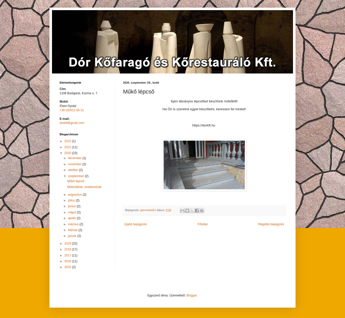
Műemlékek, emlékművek (84, 187)
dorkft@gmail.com (72, 123)
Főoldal (203, 224)
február (73, 230)
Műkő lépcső (75, 181)
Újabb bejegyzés (135, 224)
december (75, 158)
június (72, 206)
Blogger (191, 295)
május (72, 212)
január (72, 236)
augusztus (75, 194)
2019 (68, 243)
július (72, 200)
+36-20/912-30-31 (72, 110)
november (75, 164)
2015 (68, 267)
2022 (68, 141)
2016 (68, 261)
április (72, 218)
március (73, 224)
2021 (68, 147)
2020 (68, 153)
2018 (68, 249)
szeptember (76, 176)
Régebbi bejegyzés (271, 224)
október (73, 170)
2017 (68, 255)
